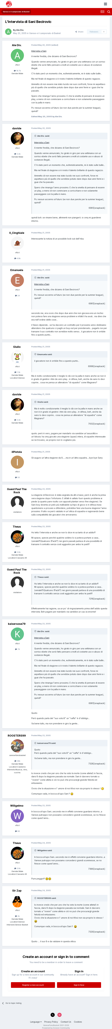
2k (17, 916)
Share (79, 32)
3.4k (17, 154)
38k (17, 761)
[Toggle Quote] (35, 136)
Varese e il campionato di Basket (45, 33)
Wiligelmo (16, 805)
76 (17, 649)
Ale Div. (20, 30)
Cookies (78, 1022)
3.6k (17, 552)
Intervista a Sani (38, 51)
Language (36, 1022)
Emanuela (16, 270)
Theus (17, 526)
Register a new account (33, 985)
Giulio (17, 346)
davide (16, 128)
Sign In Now (79, 985)
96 (17, 831)
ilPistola (17, 451)
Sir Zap (16, 890)
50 (17, 477)
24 (17, 295)
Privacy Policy (51, 1022)
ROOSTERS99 (17, 735)
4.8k (17, 258)
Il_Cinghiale (16, 232)
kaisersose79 (17, 623)
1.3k (17, 372)
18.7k (17, 70)
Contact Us (66, 1022)
